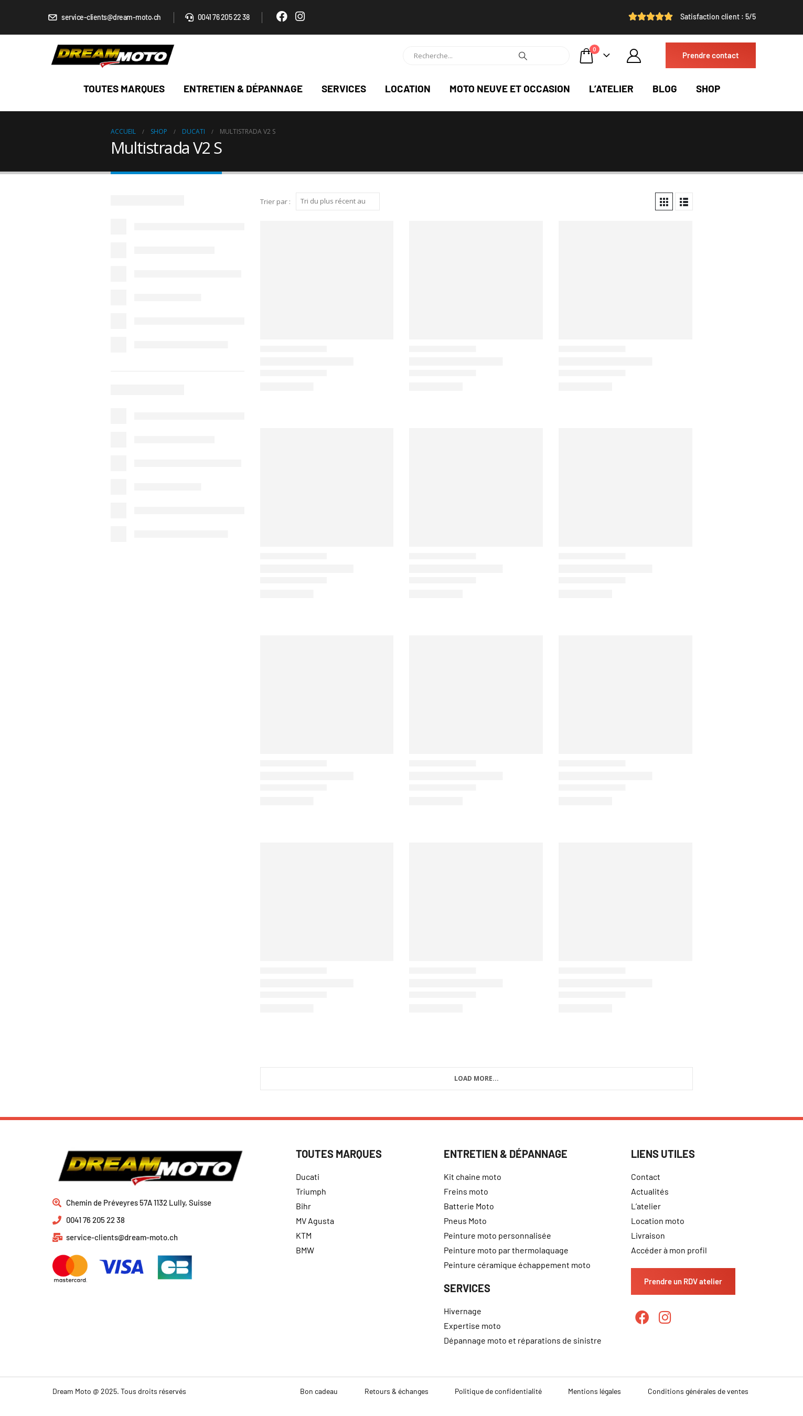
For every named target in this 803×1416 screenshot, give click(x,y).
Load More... (476, 1078)
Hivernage (462, 1311)
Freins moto (466, 1191)
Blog (664, 88)
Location (408, 88)
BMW (305, 1250)
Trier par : (275, 201)
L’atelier (611, 88)
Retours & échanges (397, 1391)
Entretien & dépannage (243, 88)
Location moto (657, 1221)
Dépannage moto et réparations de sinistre (523, 1340)
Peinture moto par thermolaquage (506, 1250)
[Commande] (338, 201)
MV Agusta (315, 1221)
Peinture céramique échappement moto (517, 1265)
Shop (708, 88)
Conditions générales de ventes (698, 1391)
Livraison (648, 1235)
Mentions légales (594, 1391)
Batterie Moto (469, 1206)
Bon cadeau (319, 1391)
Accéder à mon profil (669, 1250)
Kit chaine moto (472, 1176)
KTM (304, 1235)
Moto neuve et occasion (509, 88)
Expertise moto (472, 1325)
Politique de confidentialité (498, 1391)
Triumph (311, 1191)
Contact (645, 1176)
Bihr (303, 1206)
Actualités (650, 1191)
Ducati (307, 1176)
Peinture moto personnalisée (497, 1235)
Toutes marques (124, 88)
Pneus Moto (465, 1221)
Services (344, 88)
